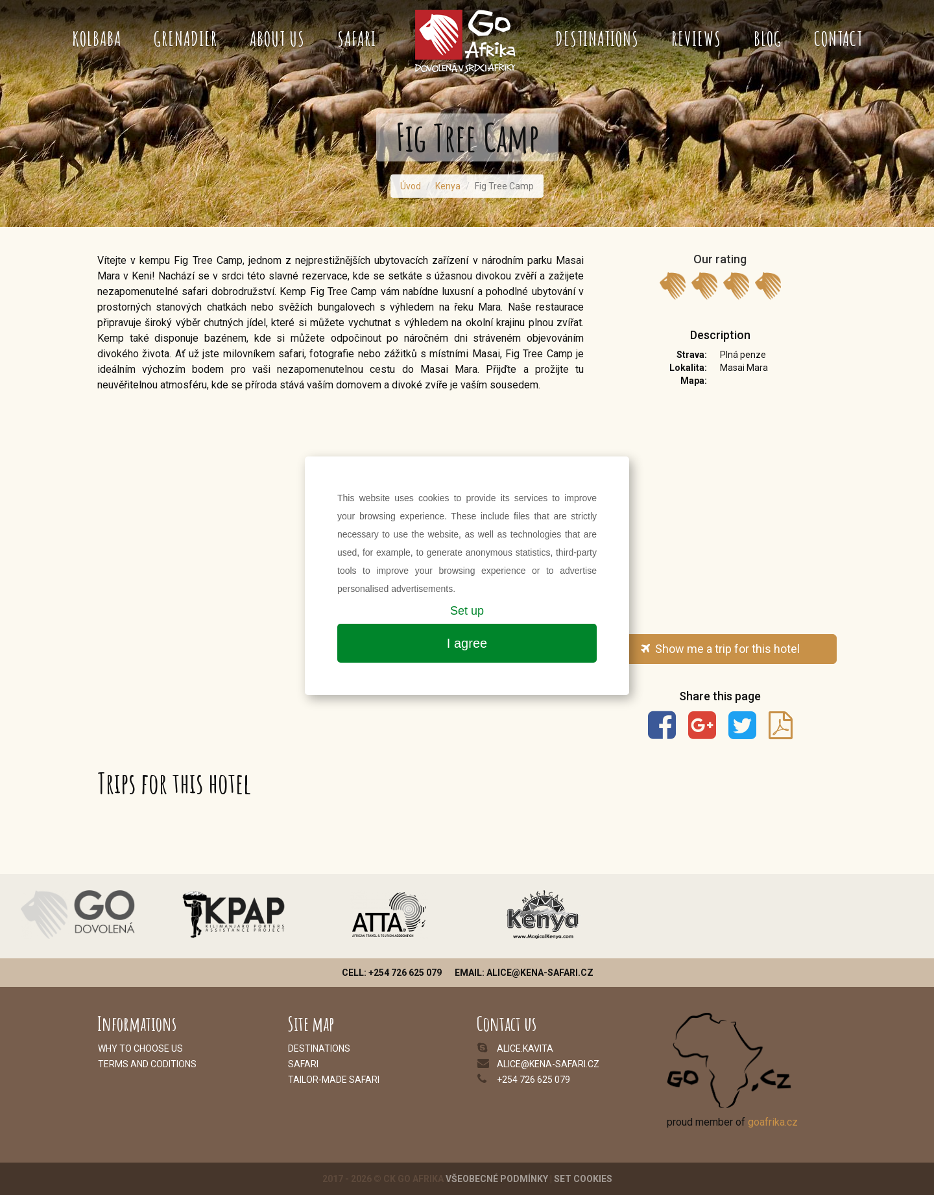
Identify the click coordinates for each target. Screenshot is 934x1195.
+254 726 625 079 (533, 1079)
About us (277, 39)
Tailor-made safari (333, 1079)
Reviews (696, 39)
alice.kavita (525, 1048)
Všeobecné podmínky (497, 1179)
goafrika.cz (773, 1122)
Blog (768, 39)
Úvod (410, 186)
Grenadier (185, 39)
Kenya (448, 186)
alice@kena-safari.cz (548, 1064)
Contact (838, 39)
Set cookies (583, 1179)
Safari (356, 39)
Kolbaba (96, 39)
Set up (467, 610)
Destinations (597, 39)
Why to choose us (140, 1048)
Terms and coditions (147, 1064)
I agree (467, 643)
